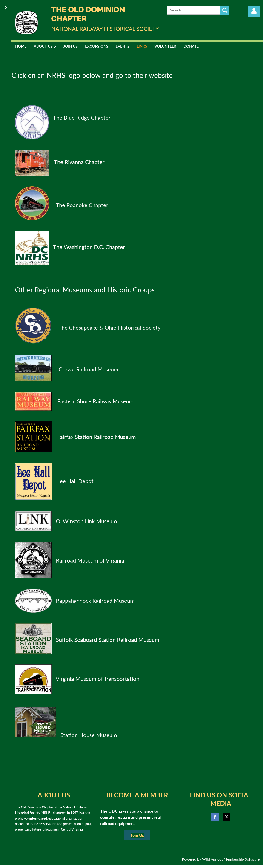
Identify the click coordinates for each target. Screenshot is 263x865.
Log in (254, 11)
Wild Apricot (212, 859)
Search (224, 10)
